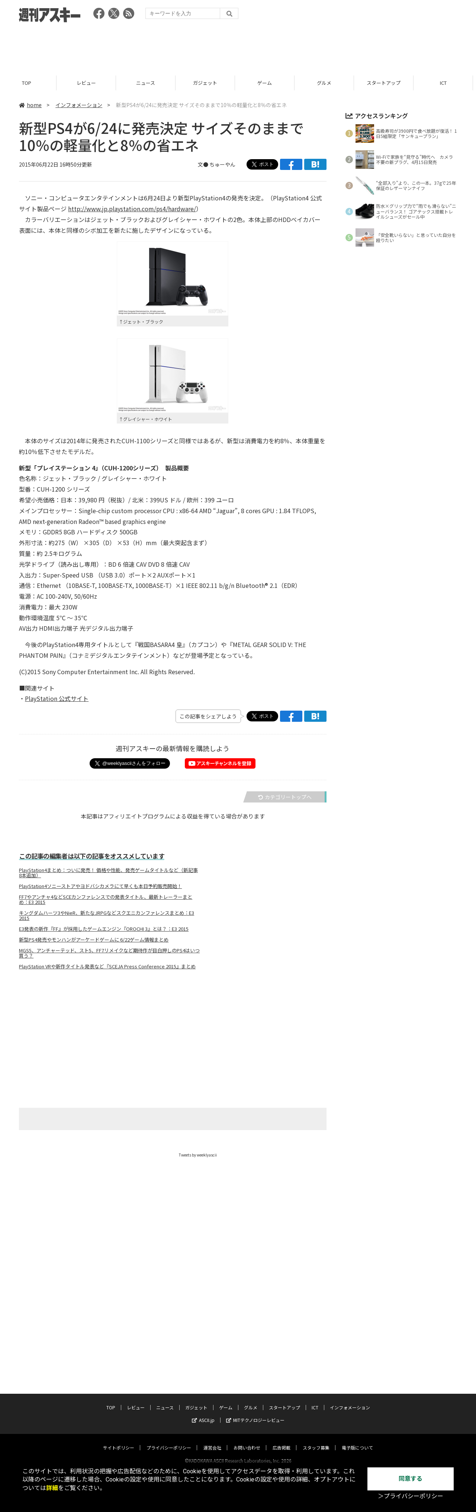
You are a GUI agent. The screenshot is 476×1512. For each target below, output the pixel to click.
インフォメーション (78, 105)
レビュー (89, 82)
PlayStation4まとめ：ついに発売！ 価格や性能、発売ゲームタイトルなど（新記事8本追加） (108, 873)
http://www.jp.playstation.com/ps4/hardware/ (132, 208)
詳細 (52, 1488)
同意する (410, 1478)
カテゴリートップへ (285, 797)
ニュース (148, 82)
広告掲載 (281, 1403)
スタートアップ (386, 82)
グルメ (327, 82)
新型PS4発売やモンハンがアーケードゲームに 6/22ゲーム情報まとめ (93, 939)
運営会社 (212, 1403)
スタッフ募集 (316, 1403)
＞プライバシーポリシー (410, 1496)
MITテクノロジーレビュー (255, 1376)
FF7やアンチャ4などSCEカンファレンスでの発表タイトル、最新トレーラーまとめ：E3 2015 (105, 899)
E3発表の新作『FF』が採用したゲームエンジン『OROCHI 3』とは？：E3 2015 (104, 929)
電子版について (357, 1403)
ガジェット (208, 82)
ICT (446, 82)
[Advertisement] (238, 46)
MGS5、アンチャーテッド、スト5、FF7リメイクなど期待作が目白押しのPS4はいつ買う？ (109, 953)
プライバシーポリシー (169, 1403)
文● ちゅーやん (216, 164)
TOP (29, 82)
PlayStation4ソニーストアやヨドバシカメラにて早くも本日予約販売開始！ (100, 886)
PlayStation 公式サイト (57, 698)
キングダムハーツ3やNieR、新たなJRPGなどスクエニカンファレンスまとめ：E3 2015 (106, 915)
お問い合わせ (247, 1403)
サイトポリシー (118, 1403)
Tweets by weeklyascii (198, 1155)
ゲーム (267, 82)
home (30, 105)
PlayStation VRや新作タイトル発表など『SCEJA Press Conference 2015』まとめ (107, 966)
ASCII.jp (203, 1376)
